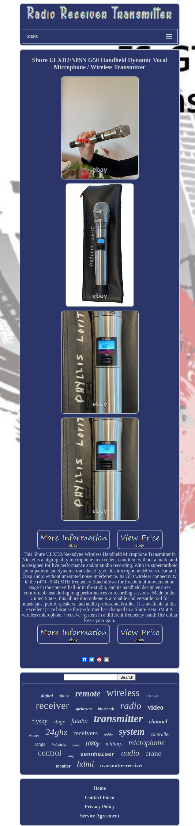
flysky (39, 721)
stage (59, 722)
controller (160, 734)
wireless (123, 692)
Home (99, 788)
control (49, 752)
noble (108, 734)
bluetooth (106, 709)
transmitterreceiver (121, 765)
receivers (85, 733)
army (71, 756)
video (155, 707)
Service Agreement (99, 815)
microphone (146, 742)
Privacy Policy (99, 806)
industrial (59, 744)
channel (158, 722)
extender (152, 696)
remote (87, 693)
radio (130, 705)
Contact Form (99, 797)
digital (47, 695)
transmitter (118, 719)
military (114, 744)
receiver (52, 705)
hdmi (85, 763)
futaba (79, 721)
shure (64, 695)
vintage (34, 735)
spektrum (83, 709)
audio (130, 753)
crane (153, 753)
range (40, 744)
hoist (76, 745)
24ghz (56, 732)
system (131, 731)
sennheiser (97, 754)
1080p (92, 743)
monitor (63, 766)
